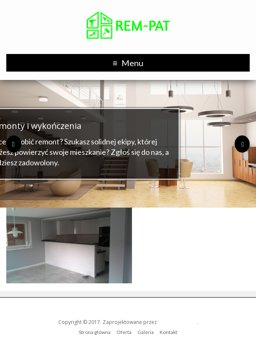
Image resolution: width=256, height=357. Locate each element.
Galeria (145, 332)
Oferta (124, 332)
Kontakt (168, 332)
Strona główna (95, 332)
